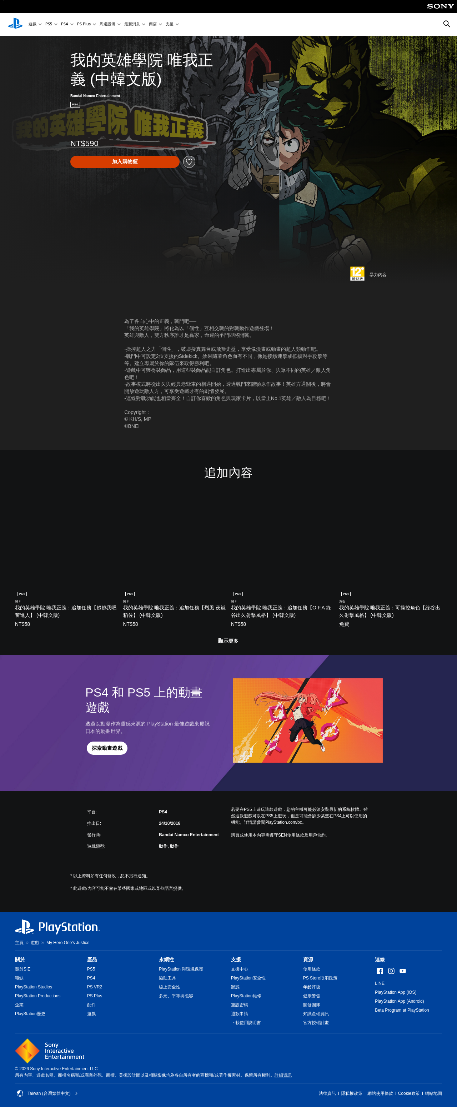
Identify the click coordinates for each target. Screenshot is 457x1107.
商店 (153, 24)
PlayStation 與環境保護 (181, 969)
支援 (170, 24)
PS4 (64, 24)
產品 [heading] (92, 959)
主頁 (19, 942)
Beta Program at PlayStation (402, 1010)
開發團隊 (311, 1004)
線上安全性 (169, 986)
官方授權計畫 (316, 1022)
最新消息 (132, 24)
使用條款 (311, 969)
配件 (91, 1004)
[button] (107, 748)
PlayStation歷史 (30, 1013)
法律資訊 (327, 1093)
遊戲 (32, 24)
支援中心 (239, 969)
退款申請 (239, 1013)
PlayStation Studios (33, 986)
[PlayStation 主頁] (15, 24)
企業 (19, 1004)
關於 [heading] (20, 959)
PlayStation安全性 (248, 978)
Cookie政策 (409, 1093)
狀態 (235, 986)
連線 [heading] (380, 959)
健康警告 (311, 995)
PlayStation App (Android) (399, 1001)
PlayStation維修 (246, 995)
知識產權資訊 (316, 1013)
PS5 (48, 24)
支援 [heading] (236, 959)
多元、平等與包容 (176, 995)
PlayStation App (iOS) (395, 992)
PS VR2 (94, 986)
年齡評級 (311, 986)
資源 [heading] (308, 959)
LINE (380, 983)
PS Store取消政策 (320, 978)
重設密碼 (239, 1004)
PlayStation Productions (37, 995)
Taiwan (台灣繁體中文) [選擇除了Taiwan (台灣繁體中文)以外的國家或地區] (47, 1093)
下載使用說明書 (246, 1022)
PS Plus (84, 24)
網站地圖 (433, 1093)
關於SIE (22, 969)
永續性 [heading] (166, 959)
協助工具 (167, 978)
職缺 (19, 978)
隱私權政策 (351, 1093)
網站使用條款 (380, 1093)
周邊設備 (107, 24)
